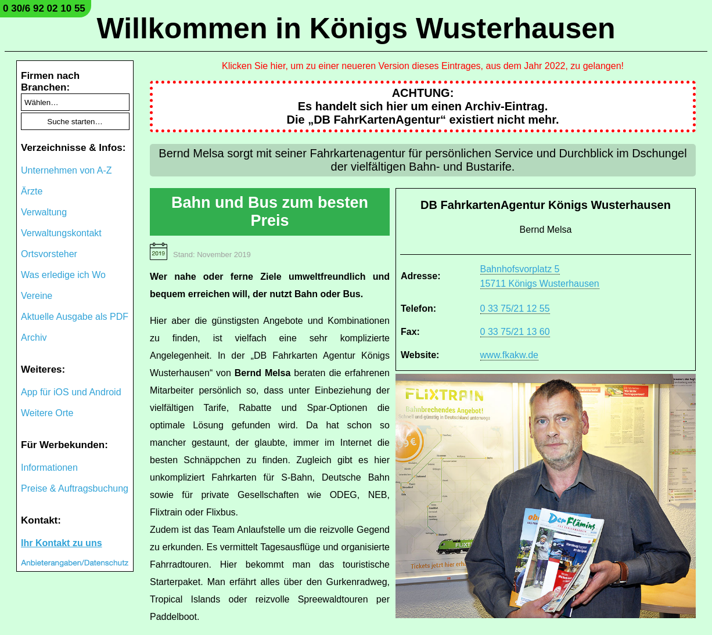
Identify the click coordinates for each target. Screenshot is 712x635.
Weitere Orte (47, 413)
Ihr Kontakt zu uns (61, 543)
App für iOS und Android (71, 392)
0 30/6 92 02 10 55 (44, 8)
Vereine (36, 296)
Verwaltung (44, 212)
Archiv (33, 337)
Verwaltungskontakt (61, 233)
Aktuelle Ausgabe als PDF (74, 317)
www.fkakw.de (509, 355)
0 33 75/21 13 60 (515, 332)
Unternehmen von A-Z (66, 170)
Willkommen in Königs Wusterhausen (355, 28)
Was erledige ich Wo (63, 275)
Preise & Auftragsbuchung (74, 488)
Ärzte (31, 191)
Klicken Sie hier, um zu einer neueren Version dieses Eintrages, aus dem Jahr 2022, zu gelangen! (423, 66)
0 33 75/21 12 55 (515, 308)
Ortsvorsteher (49, 254)
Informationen (49, 467)
